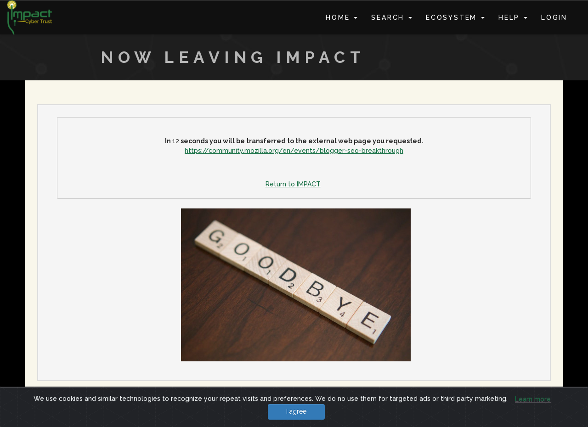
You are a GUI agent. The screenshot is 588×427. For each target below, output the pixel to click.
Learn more (533, 399)
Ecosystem (455, 17)
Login (554, 17)
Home (341, 17)
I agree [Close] (296, 411)
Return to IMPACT (293, 184)
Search (391, 17)
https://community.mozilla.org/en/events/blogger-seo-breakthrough (294, 150)
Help (512, 17)
